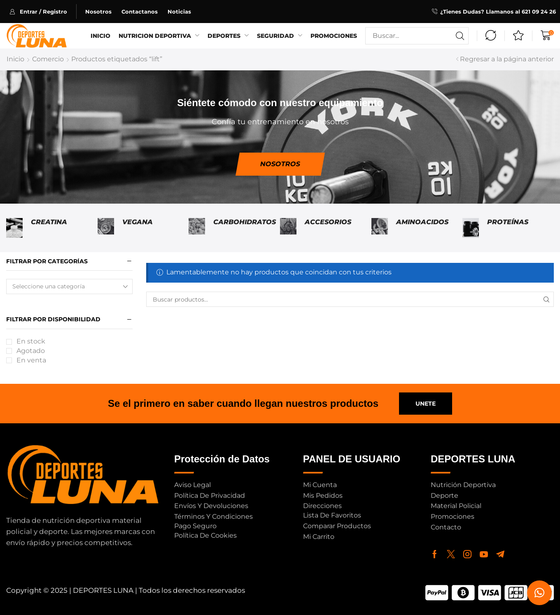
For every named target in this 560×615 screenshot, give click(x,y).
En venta (31, 360)
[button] (43, 11)
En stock (30, 341)
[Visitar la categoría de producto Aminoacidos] (379, 228)
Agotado (30, 351)
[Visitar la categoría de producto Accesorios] (288, 228)
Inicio (15, 59)
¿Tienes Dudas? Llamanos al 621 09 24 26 (498, 11)
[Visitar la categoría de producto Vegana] (106, 228)
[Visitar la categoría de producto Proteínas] (470, 228)
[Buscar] (460, 36)
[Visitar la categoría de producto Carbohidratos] (197, 228)
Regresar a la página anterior (507, 59)
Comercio (48, 59)
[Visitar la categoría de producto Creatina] (14, 228)
